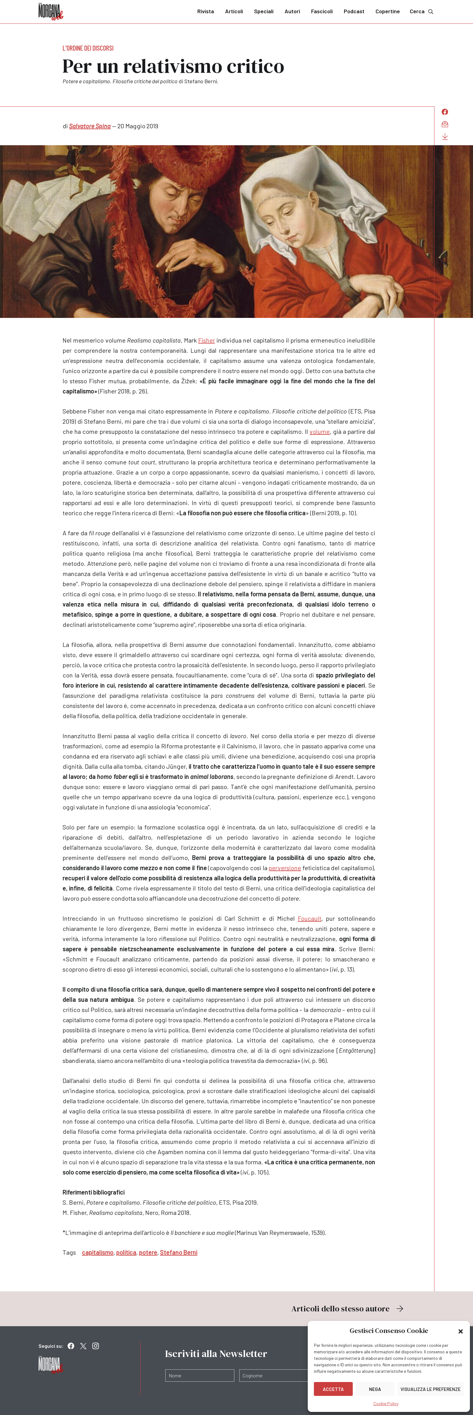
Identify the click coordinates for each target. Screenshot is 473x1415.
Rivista (205, 11)
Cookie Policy (385, 1403)
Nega (375, 1389)
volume (320, 431)
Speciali (264, 11)
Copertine (388, 11)
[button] (461, 1331)
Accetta (333, 1389)
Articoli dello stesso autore (348, 1308)
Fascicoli (322, 11)
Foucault (309, 918)
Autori (292, 11)
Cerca (422, 11)
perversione (285, 867)
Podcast (354, 11)
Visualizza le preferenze (431, 1389)
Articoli (234, 11)
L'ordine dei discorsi (88, 48)
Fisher (206, 340)
